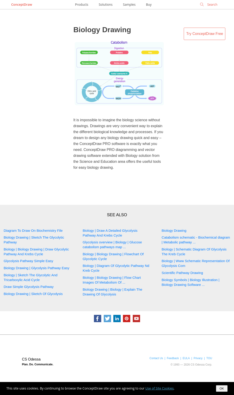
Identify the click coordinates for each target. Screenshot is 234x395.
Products (81, 4)
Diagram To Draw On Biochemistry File (33, 230)
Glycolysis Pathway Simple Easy (28, 261)
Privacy (198, 358)
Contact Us (156, 358)
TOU (209, 358)
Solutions (105, 4)
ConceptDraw (21, 4)
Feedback (173, 358)
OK (222, 388)
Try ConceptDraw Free (204, 34)
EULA (186, 358)
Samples (129, 4)
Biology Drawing (102, 30)
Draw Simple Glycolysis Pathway (28, 287)
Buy (149, 4)
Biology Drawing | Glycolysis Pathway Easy (36, 268)
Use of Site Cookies (159, 388)
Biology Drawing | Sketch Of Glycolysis (33, 294)
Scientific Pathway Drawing (182, 273)
